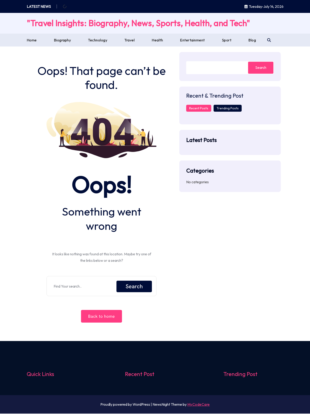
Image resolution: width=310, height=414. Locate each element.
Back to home (101, 317)
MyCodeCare (198, 404)
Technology (97, 40)
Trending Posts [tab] (228, 108)
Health (157, 40)
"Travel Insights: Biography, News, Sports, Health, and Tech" (138, 23)
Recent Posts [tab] (198, 108)
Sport (227, 40)
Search (134, 286)
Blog (252, 40)
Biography (62, 40)
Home (32, 40)
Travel (129, 40)
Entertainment (192, 40)
